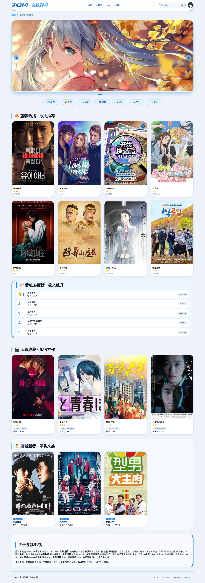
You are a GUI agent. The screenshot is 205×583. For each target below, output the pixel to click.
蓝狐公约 (155, 578)
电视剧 (99, 5)
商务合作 (176, 578)
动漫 (117, 5)
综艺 (109, 5)
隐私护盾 (166, 578)
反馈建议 (187, 578)
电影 (90, 5)
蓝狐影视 (15, 15)
